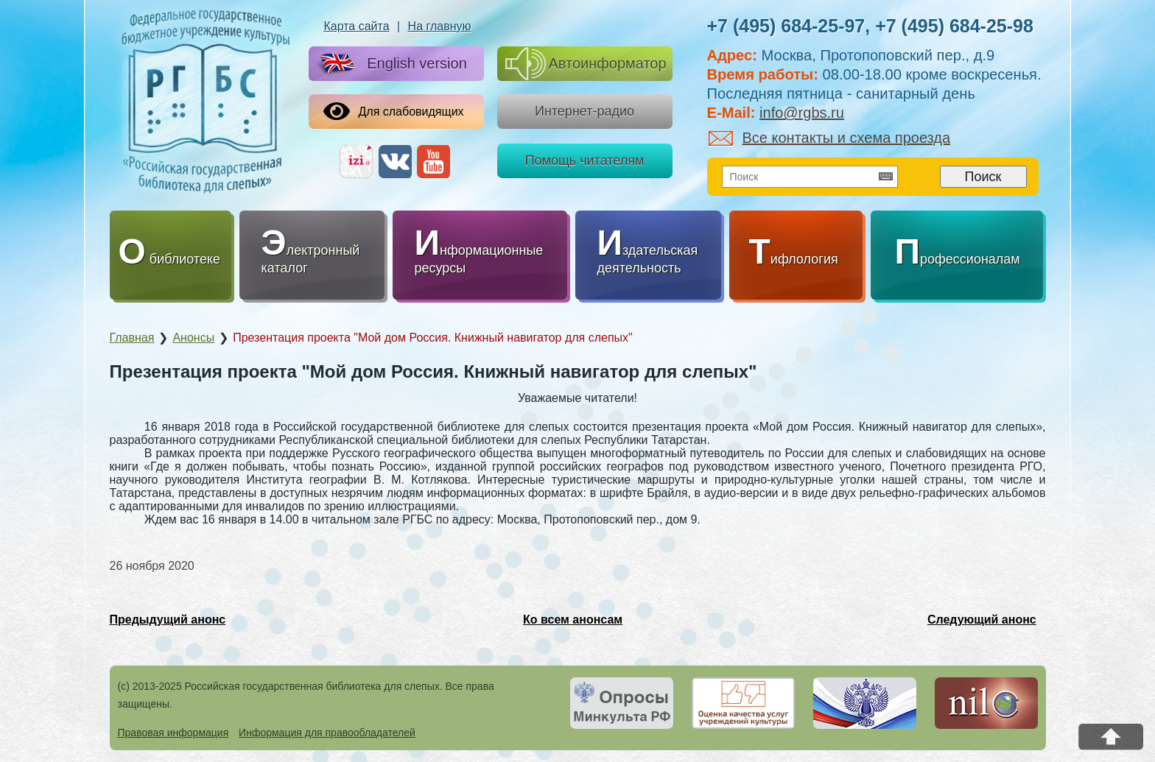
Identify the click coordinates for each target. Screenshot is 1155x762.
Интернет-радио (584, 111)
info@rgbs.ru (801, 113)
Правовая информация (173, 732)
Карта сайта (356, 26)
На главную (439, 26)
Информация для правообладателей (327, 732)
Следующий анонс (981, 619)
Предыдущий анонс (168, 619)
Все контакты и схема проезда (830, 138)
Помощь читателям (585, 160)
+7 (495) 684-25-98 (954, 25)
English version (390, 64)
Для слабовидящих (393, 111)
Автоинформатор (586, 63)
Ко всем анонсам (572, 619)
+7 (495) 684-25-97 (786, 25)
